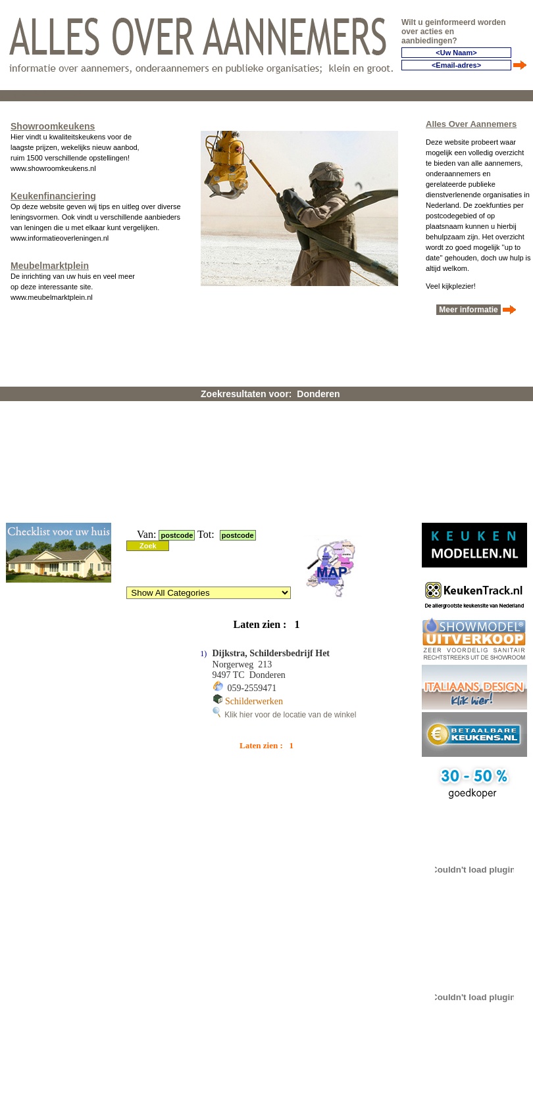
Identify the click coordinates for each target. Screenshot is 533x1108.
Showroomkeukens (53, 126)
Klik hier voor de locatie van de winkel (285, 714)
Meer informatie (468, 309)
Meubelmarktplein (50, 265)
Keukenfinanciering (53, 196)
